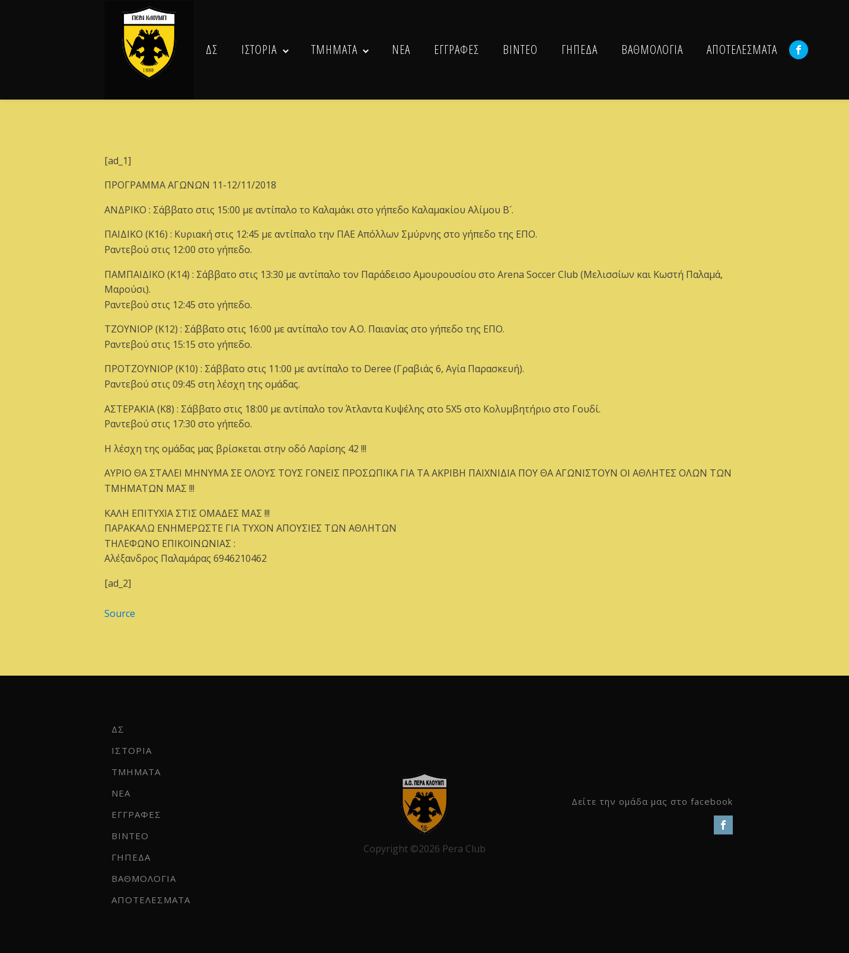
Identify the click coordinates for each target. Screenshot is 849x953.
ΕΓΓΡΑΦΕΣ (456, 49)
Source (119, 613)
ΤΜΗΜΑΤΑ (334, 49)
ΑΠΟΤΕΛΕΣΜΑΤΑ (742, 49)
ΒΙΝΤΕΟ (520, 49)
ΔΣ (212, 49)
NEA (401, 49)
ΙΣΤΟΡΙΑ (259, 49)
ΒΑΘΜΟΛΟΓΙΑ (652, 49)
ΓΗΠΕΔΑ (579, 49)
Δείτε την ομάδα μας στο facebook (652, 801)
